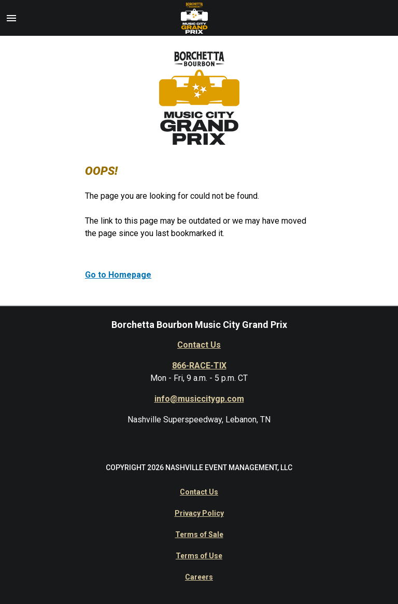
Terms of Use (199, 556)
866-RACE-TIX (199, 365)
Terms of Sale (199, 534)
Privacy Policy (199, 513)
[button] (11, 18)
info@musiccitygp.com (199, 399)
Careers (199, 577)
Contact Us (199, 345)
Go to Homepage (118, 275)
